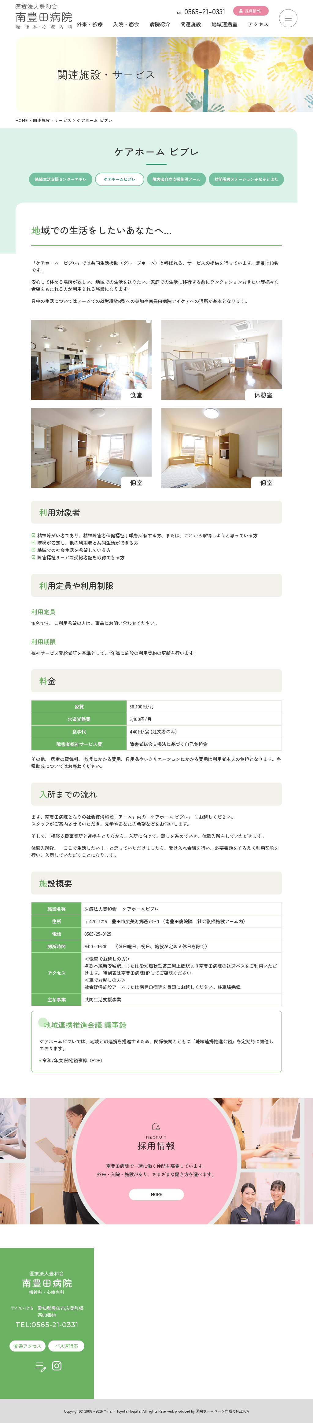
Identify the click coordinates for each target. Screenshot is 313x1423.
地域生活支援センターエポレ (61, 179)
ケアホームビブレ (119, 179)
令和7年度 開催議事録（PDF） (73, 1060)
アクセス (258, 24)
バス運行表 (66, 1345)
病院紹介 (159, 24)
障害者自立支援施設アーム (176, 179)
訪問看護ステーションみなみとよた (246, 179)
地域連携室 (225, 24)
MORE (156, 1194)
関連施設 (190, 24)
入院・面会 (126, 24)
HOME (22, 120)
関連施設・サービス (52, 120)
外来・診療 (90, 24)
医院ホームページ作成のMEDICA (222, 1411)
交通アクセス (27, 1345)
